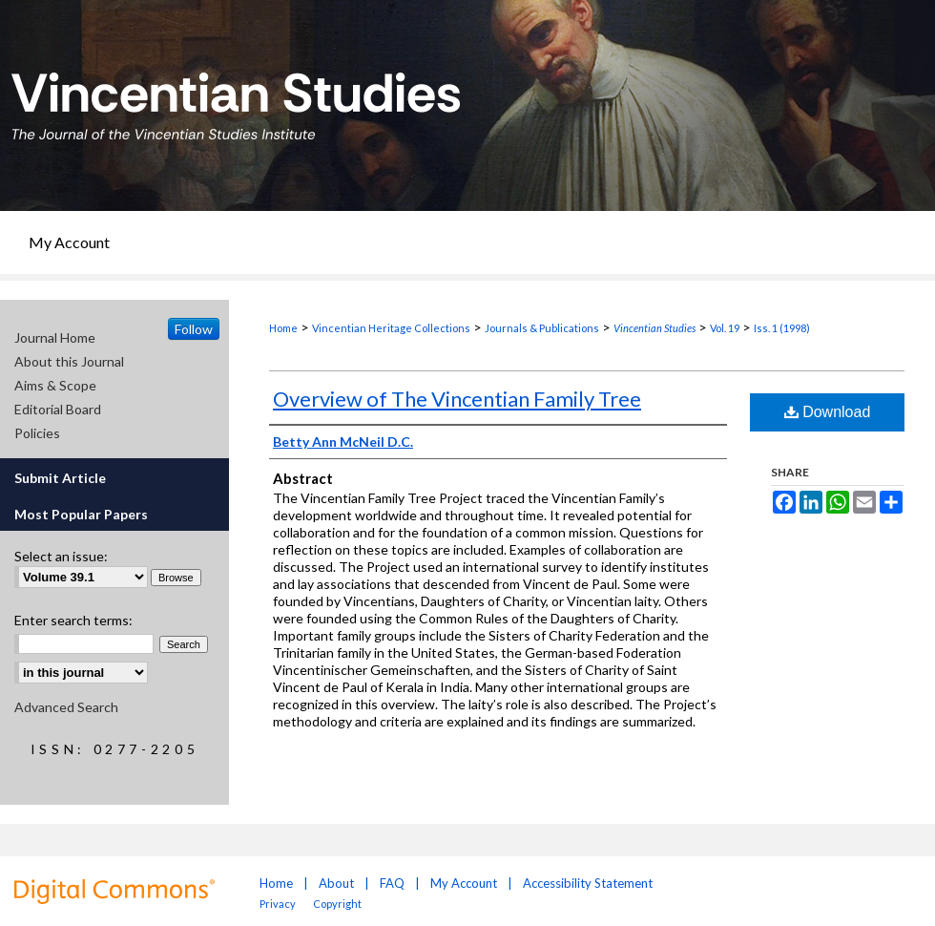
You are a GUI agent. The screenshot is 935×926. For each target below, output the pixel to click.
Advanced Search (66, 707)
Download (827, 412)
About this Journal (69, 361)
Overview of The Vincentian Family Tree (457, 398)
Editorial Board (57, 409)
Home (283, 328)
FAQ (392, 883)
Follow (194, 329)
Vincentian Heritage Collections (391, 328)
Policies (37, 433)
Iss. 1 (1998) (782, 328)
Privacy (279, 903)
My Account (463, 883)
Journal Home (54, 337)
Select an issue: (61, 556)
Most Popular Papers (81, 514)
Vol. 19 (724, 328)
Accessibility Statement (588, 883)
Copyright (337, 903)
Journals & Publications (542, 328)
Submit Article (60, 478)
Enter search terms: (73, 620)
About (336, 883)
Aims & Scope (55, 385)
